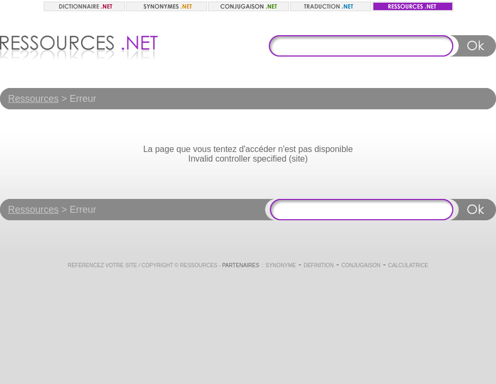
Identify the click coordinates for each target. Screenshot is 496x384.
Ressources (33, 98)
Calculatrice (408, 265)
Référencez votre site (102, 265)
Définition (318, 265)
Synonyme (281, 265)
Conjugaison (360, 265)
